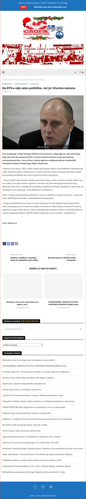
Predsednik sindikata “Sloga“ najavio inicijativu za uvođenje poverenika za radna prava (38, 401)
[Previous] (30, 7)
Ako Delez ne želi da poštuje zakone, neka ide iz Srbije (24, 425)
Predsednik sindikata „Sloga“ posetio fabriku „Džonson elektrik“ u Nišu (31, 460)
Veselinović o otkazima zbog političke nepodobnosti (24, 383)
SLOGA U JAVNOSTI (21, 84)
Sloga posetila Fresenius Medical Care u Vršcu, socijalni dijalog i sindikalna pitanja (36, 466)
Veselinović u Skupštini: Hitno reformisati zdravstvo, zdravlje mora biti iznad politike (37, 419)
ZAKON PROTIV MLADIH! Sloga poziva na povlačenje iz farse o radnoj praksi (33, 407)
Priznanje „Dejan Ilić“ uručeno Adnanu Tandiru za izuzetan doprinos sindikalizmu (36, 372)
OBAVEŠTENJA (7, 84)
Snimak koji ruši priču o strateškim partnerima (21, 389)
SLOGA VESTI (34, 84)
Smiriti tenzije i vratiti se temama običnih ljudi (21, 431)
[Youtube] (51, 487)
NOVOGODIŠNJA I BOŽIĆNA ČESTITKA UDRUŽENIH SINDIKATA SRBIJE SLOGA (34, 366)
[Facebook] (35, 487)
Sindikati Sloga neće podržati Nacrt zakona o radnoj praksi (26, 413)
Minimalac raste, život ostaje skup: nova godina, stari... (56, 7)
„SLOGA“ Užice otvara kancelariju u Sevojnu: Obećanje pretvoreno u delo (32, 395)
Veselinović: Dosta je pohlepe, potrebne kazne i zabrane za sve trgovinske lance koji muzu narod (42, 448)
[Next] (32, 7)
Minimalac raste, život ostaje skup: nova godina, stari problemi (28, 360)
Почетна (5, 80)
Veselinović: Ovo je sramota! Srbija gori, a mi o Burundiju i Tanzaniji (30, 442)
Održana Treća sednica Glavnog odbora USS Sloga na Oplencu (28, 378)
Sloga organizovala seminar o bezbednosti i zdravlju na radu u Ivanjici (31, 436)
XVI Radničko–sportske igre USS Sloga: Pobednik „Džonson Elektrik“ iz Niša (33, 472)
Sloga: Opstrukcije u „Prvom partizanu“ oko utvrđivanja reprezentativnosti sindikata (37, 454)
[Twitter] (43, 487)
